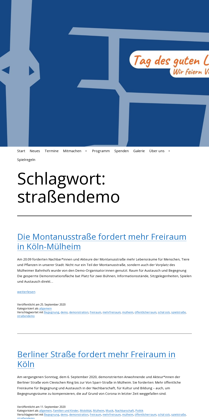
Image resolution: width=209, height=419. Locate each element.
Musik (110, 410)
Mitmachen (72, 151)
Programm (101, 151)
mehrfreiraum (112, 312)
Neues (35, 151)
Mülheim (98, 410)
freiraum (95, 312)
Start (21, 151)
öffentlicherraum (145, 312)
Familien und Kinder (65, 410)
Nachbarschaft (124, 410)
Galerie (139, 151)
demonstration (78, 312)
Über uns (157, 151)
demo (64, 312)
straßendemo (26, 316)
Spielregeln (26, 159)
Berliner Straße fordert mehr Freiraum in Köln (96, 359)
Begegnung (51, 312)
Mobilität (86, 410)
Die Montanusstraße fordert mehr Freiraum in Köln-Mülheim (102, 241)
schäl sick (164, 312)
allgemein (45, 308)
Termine (52, 151)
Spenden (121, 151)
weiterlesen (26, 292)
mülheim (127, 312)
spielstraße (178, 312)
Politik (139, 410)
